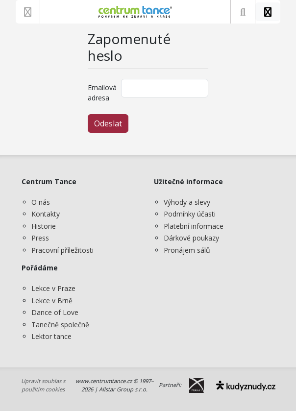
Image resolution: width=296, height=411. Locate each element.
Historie (43, 226)
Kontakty (45, 213)
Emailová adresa (101, 92)
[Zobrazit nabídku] (28, 12)
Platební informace (193, 226)
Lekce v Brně (52, 300)
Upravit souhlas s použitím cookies (43, 385)
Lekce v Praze (53, 288)
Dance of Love (54, 312)
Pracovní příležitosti (62, 250)
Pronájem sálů (187, 250)
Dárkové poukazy (191, 237)
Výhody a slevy (187, 202)
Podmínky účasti (190, 213)
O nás (40, 202)
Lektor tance (51, 336)
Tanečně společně (60, 324)
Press (40, 237)
